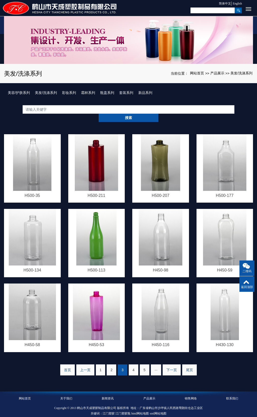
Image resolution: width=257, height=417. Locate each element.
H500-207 (160, 187)
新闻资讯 (108, 390)
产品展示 (217, 73)
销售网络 (191, 390)
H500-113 (96, 261)
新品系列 (145, 93)
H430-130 (224, 336)
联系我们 (232, 390)
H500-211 (96, 187)
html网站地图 (140, 405)
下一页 (171, 361)
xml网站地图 (158, 405)
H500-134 (32, 261)
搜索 (234, 109)
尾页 (189, 361)
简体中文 (223, 3)
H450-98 (160, 261)
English (237, 3)
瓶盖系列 (107, 93)
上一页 (85, 361)
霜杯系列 (88, 93)
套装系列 (126, 93)
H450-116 (160, 336)
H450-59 (224, 261)
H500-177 (224, 187)
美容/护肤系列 (19, 93)
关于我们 (66, 390)
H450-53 (96, 336)
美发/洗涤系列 (241, 73)
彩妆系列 (69, 93)
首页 (67, 361)
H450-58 (32, 336)
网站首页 (197, 73)
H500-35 (32, 187)
